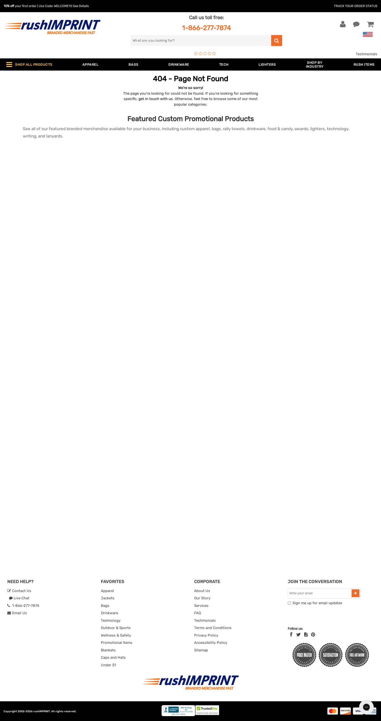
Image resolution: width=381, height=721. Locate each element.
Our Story (202, 598)
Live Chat (19, 598)
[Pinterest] (313, 635)
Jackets (107, 598)
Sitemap (201, 650)
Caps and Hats (113, 657)
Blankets (108, 650)
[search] (201, 40)
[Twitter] (298, 635)
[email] (320, 593)
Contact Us (19, 591)
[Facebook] (291, 635)
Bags (105, 605)
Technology (111, 620)
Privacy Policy (206, 635)
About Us (202, 591)
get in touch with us (156, 99)
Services (201, 605)
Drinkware (109, 613)
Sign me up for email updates (317, 603)
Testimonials (366, 54)
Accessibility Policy (210, 642)
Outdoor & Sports (116, 628)
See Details (81, 6)
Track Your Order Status (355, 6)
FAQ (197, 613)
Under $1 (108, 665)
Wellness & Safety (116, 635)
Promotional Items (116, 642)
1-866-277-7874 (206, 28)
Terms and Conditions (213, 628)
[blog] (306, 635)
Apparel (107, 591)
